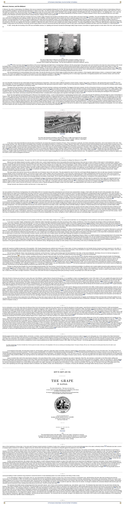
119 (115, 452)
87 (3, 196)
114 (15, 345)
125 (58, 482)
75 (25, 91)
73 (85, 83)
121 (119, 456)
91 (119, 225)
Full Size (62, 55)
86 (102, 181)
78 (87, 99)
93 (18, 255)
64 (33, 12)
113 (85, 337)
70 (117, 68)
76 (84, 92)
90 (87, 224)
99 (82, 279)
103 (62, 290)
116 (120, 360)
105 (92, 309)
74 (50, 89)
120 (60, 453)
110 (109, 322)
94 (80, 255)
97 (71, 262)
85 (74, 180)
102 (111, 283)
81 (95, 149)
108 (116, 318)
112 (55, 327)
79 (61, 103)
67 (118, 23)
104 (84, 294)
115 (77, 351)
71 (58, 74)
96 (55, 261)
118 (83, 447)
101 (101, 281)
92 (43, 237)
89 (32, 202)
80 (7, 149)
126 (115, 487)
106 (100, 312)
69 (25, 65)
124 (105, 466)
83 (30, 169)
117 (105, 446)
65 (56, 14)
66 (87, 17)
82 (85, 159)
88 (112, 198)
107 (73, 315)
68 (11, 64)
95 (56, 258)
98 (11, 268)
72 (114, 82)
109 (91, 319)
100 (64, 280)
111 (89, 323)
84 (43, 179)
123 (110, 458)
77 (92, 97)
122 (50, 458)
